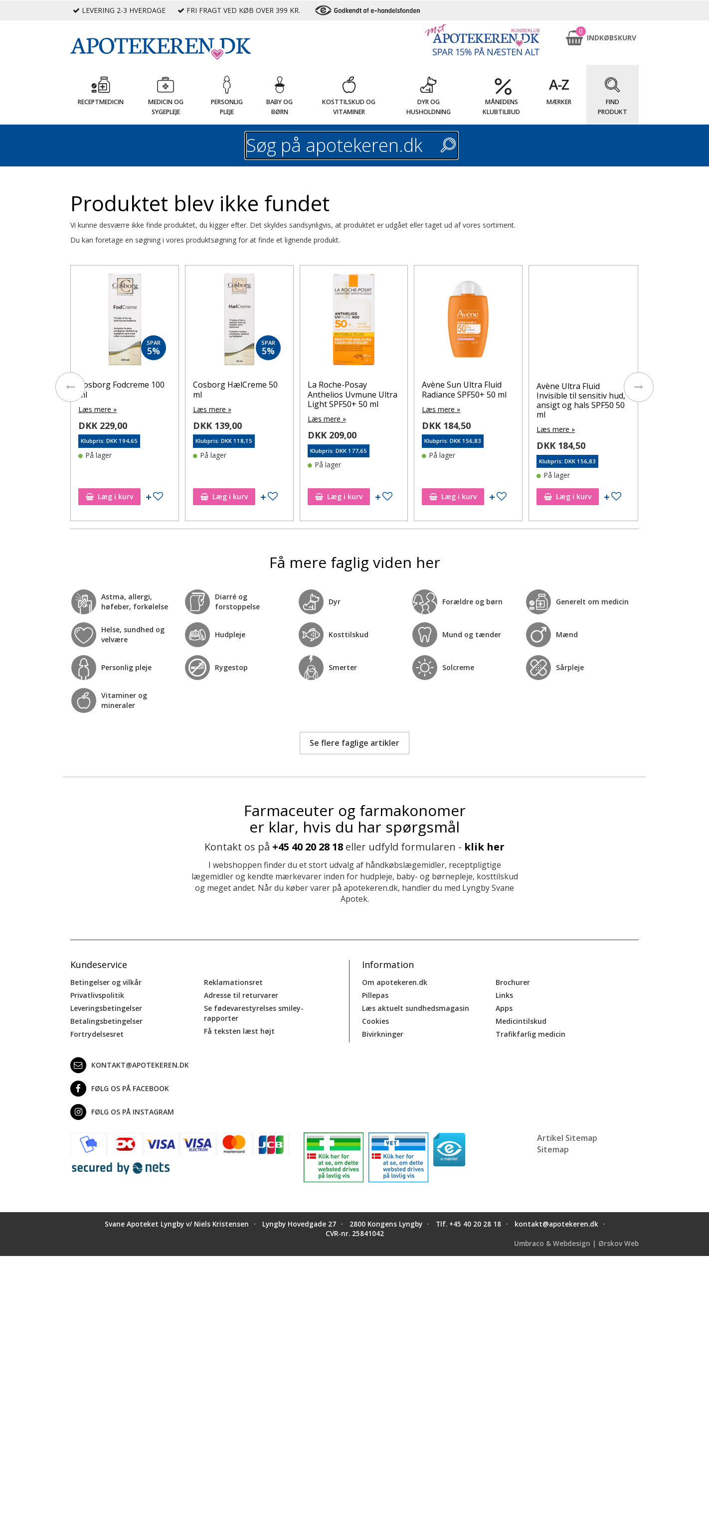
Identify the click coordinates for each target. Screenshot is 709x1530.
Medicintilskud (521, 1021)
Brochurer (513, 982)
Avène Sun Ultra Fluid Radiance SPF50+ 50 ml (464, 389)
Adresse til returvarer (241, 995)
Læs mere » (97, 409)
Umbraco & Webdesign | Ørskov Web (576, 1243)
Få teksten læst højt (239, 1031)
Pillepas (375, 995)
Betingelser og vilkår (106, 982)
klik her (484, 846)
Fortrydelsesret (97, 1034)
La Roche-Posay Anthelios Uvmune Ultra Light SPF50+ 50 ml (352, 394)
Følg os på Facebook (119, 1089)
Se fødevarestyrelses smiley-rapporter (254, 1013)
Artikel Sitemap (567, 1137)
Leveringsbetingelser (106, 1008)
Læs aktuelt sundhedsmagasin (415, 1008)
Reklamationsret (233, 982)
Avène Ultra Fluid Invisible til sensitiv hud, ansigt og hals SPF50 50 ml (580, 400)
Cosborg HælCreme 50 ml (235, 389)
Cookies (375, 1021)
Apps (504, 1008)
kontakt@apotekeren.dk (129, 1065)
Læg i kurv (109, 496)
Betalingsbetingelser (106, 1021)
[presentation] (70, 387)
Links (504, 995)
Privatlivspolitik (97, 995)
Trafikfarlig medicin (530, 1034)
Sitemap (553, 1149)
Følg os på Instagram (122, 1112)
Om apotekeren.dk (394, 982)
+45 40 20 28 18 (307, 846)
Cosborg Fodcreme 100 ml (121, 389)
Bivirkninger (382, 1034)
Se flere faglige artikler (354, 742)
